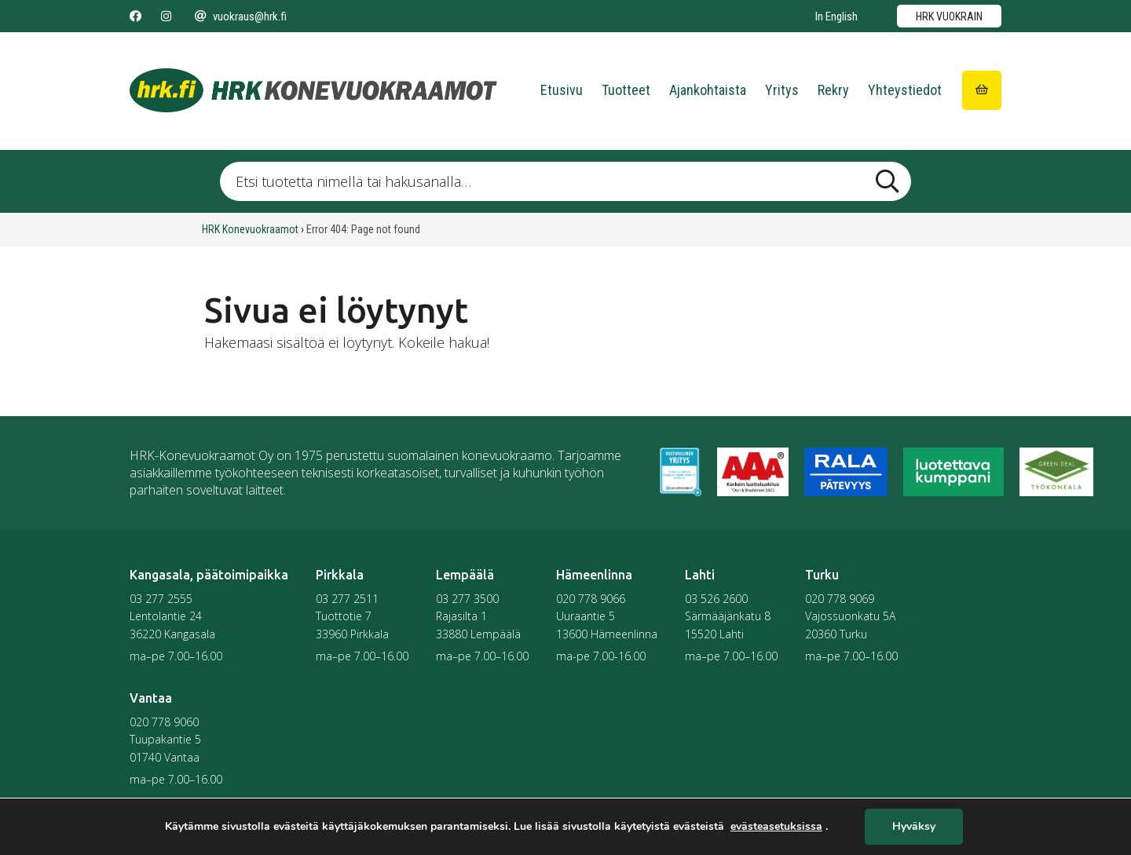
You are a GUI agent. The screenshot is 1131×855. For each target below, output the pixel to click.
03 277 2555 (161, 598)
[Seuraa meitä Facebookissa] (135, 16)
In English (836, 16)
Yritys (782, 90)
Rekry (833, 90)
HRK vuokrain (949, 16)
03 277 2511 (347, 598)
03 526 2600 (716, 598)
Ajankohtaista (707, 90)
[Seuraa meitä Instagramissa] (166, 16)
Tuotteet (626, 90)
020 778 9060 (164, 721)
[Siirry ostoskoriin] (981, 90)
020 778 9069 (839, 598)
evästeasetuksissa (776, 827)
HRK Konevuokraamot (250, 229)
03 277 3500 (467, 598)
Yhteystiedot (905, 90)
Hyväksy (913, 827)
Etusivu (561, 90)
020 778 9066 (590, 598)
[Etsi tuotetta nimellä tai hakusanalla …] (565, 181)
